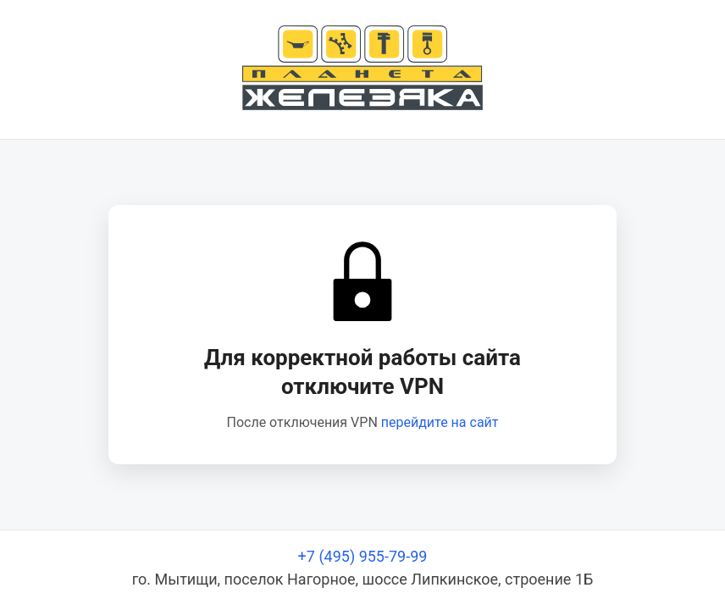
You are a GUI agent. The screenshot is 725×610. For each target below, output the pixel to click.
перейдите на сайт (440, 422)
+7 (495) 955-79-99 (363, 556)
